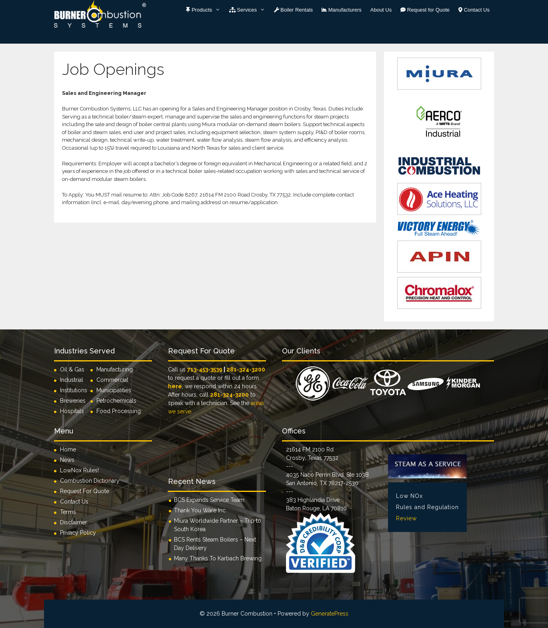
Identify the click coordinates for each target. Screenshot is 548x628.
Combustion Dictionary (90, 481)
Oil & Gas (72, 369)
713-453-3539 (204, 369)
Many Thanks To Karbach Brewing (218, 558)
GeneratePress (329, 613)
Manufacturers (342, 10)
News (67, 460)
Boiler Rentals (293, 10)
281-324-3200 (245, 369)
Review (406, 518)
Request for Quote (425, 10)
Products (205, 10)
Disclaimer (73, 522)
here (175, 386)
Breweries (73, 400)
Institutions (75, 390)
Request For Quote (84, 491)
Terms (68, 512)
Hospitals (72, 411)
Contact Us (474, 10)
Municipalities (113, 390)
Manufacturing (114, 369)
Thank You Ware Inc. (200, 510)
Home (68, 449)
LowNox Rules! (79, 470)
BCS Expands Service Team (209, 500)
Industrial (71, 380)
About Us (381, 10)
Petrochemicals (116, 400)
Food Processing (118, 411)
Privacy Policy (78, 533)
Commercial (112, 380)
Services (249, 10)
